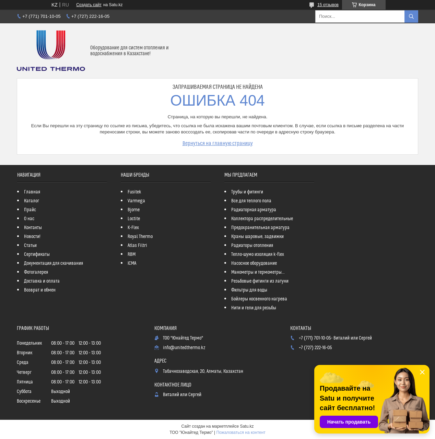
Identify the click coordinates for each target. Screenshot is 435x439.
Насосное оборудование (254, 263)
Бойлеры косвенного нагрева (259, 299)
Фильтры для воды (249, 290)
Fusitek (134, 192)
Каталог (31, 201)
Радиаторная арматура (253, 210)
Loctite (134, 219)
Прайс (30, 210)
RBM (132, 254)
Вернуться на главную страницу (218, 143)
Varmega (136, 201)
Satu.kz (247, 426)
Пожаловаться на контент (240, 432)
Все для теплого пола (251, 201)
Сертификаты (37, 254)
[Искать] (411, 16)
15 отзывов (328, 4)
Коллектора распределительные (262, 219)
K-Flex (133, 227)
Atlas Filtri (137, 245)
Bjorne (134, 210)
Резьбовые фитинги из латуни (260, 281)
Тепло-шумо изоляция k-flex (257, 254)
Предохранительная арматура (260, 227)
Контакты (33, 227)
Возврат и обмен (40, 290)
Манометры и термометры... (258, 272)
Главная (32, 192)
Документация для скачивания (53, 263)
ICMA (132, 263)
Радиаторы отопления (252, 245)
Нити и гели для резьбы (253, 308)
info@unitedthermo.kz (184, 348)
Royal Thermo (140, 236)
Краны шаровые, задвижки (257, 236)
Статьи (30, 245)
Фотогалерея (36, 272)
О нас (29, 219)
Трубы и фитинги (247, 192)
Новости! (32, 236)
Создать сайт (89, 4)
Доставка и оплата (42, 281)
